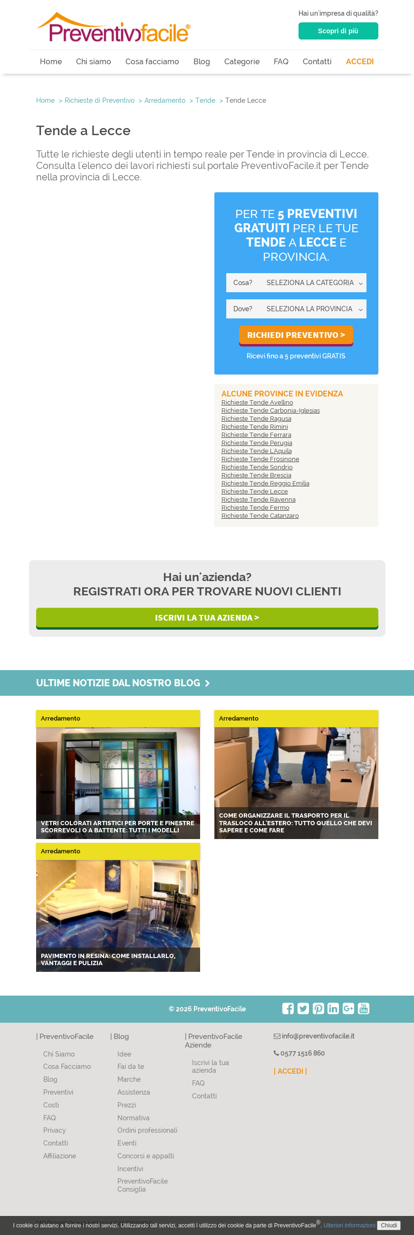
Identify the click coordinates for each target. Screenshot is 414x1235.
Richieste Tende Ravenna (258, 499)
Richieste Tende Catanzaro (260, 515)
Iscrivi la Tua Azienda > (207, 617)
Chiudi (389, 1225)
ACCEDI (360, 61)
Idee (124, 1054)
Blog (201, 61)
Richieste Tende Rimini (254, 426)
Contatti (317, 61)
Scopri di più (338, 31)
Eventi (126, 1143)
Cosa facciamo (152, 61)
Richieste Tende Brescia (256, 475)
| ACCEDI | (290, 1071)
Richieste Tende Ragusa (256, 418)
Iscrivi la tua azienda (210, 1067)
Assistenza (133, 1092)
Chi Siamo (59, 1054)
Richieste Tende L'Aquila (256, 450)
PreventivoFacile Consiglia (142, 1185)
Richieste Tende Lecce (254, 491)
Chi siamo (93, 61)
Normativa (133, 1118)
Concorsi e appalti (145, 1156)
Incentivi (130, 1169)
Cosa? (242, 283)
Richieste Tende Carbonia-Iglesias (270, 410)
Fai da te (130, 1066)
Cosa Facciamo (67, 1066)
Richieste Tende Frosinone (260, 459)
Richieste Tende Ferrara (256, 434)
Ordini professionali (147, 1130)
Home (51, 61)
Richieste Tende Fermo (255, 507)
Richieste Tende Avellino (257, 402)
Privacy (54, 1130)
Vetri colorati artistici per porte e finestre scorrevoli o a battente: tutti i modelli (117, 827)
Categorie (242, 61)
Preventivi (58, 1092)
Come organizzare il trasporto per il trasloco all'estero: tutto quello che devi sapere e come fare (295, 823)
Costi (51, 1105)
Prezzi (126, 1105)
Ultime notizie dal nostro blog (123, 683)
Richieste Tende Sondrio (257, 467)
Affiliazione (59, 1156)
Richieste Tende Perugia (256, 442)
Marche (129, 1079)
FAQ (281, 61)
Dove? (242, 309)
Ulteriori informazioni (349, 1225)
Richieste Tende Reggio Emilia (265, 483)
